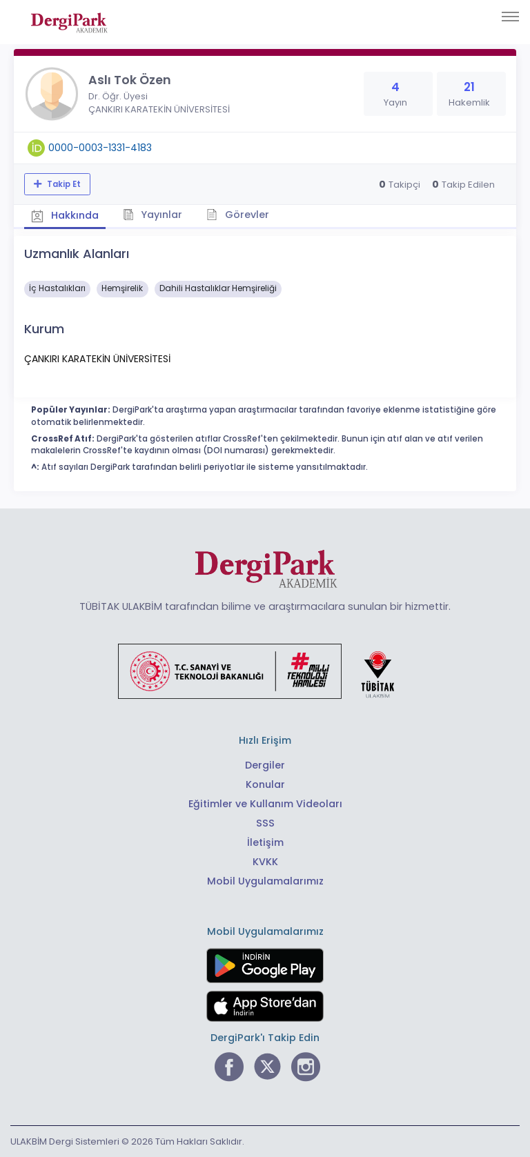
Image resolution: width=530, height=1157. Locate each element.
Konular (265, 784)
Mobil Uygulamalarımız (265, 881)
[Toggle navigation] (510, 16)
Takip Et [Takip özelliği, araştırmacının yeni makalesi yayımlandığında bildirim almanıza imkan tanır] (63, 184)
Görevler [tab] (237, 214)
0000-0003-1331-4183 (100, 148)
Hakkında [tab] (65, 215)
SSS (265, 823)
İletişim (265, 842)
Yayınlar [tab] (153, 214)
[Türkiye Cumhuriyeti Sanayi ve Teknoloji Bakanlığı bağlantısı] (265, 671)
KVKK (265, 862)
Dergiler (265, 765)
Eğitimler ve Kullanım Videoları (265, 804)
